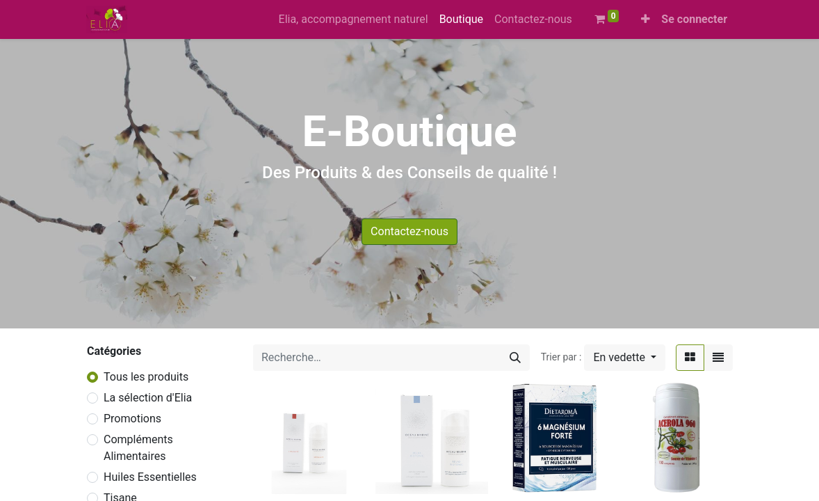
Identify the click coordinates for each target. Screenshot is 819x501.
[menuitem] (353, 19)
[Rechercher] (515, 357)
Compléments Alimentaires (138, 448)
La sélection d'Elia (148, 397)
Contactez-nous (409, 231)
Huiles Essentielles (150, 477)
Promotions (132, 418)
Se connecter (694, 19)
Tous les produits (146, 376)
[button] (645, 19)
